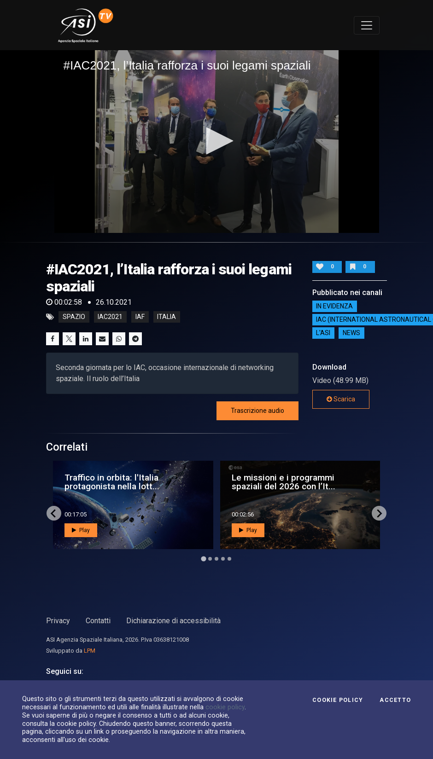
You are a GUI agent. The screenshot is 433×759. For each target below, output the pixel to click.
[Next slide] (379, 513)
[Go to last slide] (54, 513)
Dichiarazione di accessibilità (173, 620)
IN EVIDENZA (334, 306)
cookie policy (225, 707)
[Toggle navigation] (367, 25)
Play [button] (81, 530)
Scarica (341, 399)
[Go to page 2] (210, 559)
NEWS (351, 332)
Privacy (58, 620)
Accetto (395, 700)
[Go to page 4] (223, 559)
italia (166, 317)
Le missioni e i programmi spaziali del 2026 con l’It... (283, 482)
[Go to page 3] (216, 559)
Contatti (98, 620)
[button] (216, 141)
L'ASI (323, 332)
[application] (216, 141)
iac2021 (110, 317)
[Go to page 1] (203, 559)
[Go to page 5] (229, 559)
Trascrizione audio (257, 410)
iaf (140, 317)
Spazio (74, 317)
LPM (89, 650)
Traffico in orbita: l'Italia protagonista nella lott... (111, 482)
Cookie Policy (337, 700)
